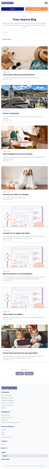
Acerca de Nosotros (6, 395)
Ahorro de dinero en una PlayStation (17, 273)
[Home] (7, 3)
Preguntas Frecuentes (7, 398)
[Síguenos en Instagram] (6, 448)
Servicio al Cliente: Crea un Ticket (10, 422)
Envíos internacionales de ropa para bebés (20, 353)
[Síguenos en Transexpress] (8, 448)
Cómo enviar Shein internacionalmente (19, 74)
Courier (3, 434)
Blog (24, 16)
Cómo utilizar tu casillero (13, 314)
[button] (46, 3)
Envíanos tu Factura (6, 417)
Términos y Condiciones (7, 403)
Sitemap (3, 408)
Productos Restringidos (7, 400)
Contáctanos (4, 420)
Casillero (3, 429)
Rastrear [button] (12, 9)
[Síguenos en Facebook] (2, 448)
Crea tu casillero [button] (36, 9)
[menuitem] (24, 395)
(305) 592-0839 (32, 465)
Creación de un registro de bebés (16, 233)
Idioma (3, 452)
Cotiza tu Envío (5, 415)
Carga (2, 432)
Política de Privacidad (7, 405)
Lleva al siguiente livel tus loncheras (17, 154)
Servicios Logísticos (6, 437)
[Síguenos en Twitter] (4, 448)
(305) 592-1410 (42, 465)
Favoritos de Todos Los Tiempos (16, 194)
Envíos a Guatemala (11, 113)
